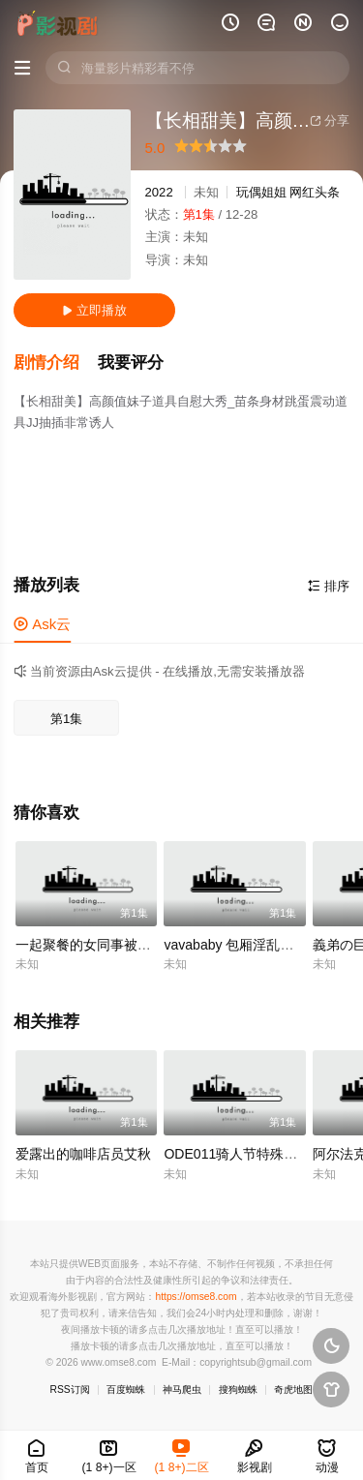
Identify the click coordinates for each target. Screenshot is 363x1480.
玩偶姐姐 (261, 192)
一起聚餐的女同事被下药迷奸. (105, 944)
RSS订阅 (70, 1389)
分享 (329, 120)
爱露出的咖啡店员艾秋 (83, 1154)
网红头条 (314, 192)
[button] (56, 363)
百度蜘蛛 (125, 1389)
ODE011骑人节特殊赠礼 (237, 1154)
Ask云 (42, 624)
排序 (328, 586)
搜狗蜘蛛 (238, 1389)
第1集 (66, 718)
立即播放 (94, 310)
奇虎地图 (293, 1389)
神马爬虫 (182, 1389)
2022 (159, 192)
